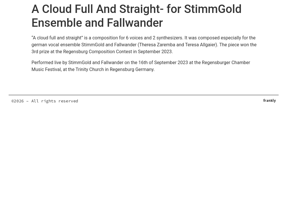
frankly (269, 101)
